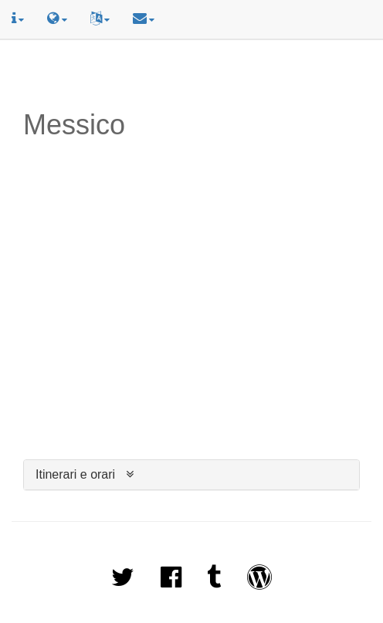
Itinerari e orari (75, 474)
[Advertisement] (191, 75)
